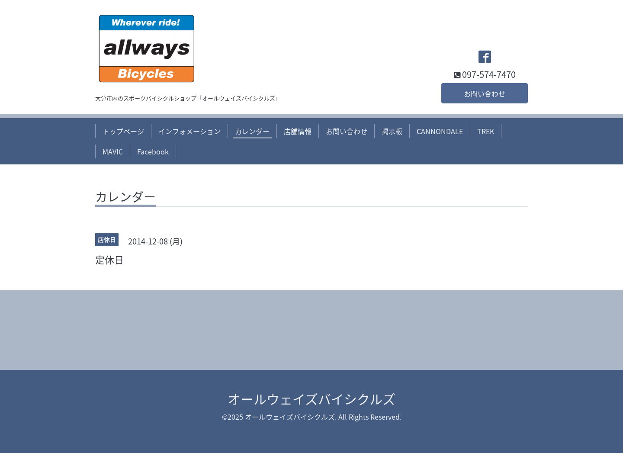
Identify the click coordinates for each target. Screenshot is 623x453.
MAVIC (113, 151)
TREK (485, 131)
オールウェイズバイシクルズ (311, 398)
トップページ (123, 131)
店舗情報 (298, 131)
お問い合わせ (484, 93)
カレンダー (252, 131)
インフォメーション (189, 131)
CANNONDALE (440, 131)
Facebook (153, 151)
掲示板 (392, 131)
